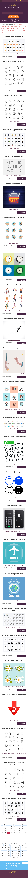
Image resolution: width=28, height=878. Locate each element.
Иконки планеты (12, 600)
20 (25, 826)
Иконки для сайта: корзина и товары (14, 798)
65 (25, 837)
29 (25, 828)
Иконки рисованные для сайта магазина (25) (14, 763)
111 (5, 849)
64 (22, 837)
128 (9, 853)
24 (11, 828)
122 (16, 851)
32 (8, 830)
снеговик (7, 30)
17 (16, 826)
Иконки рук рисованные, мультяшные (14, 217)
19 (22, 826)
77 (8, 841)
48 (2, 835)
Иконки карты (18, 753)
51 (11, 835)
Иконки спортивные (14, 310)
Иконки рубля (16, 720)
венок (11, 26)
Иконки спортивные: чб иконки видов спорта (14, 437)
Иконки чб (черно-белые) (16, 627)
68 (8, 839)
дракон (20, 26)
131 (19, 853)
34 (14, 830)
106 (16, 847)
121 (12, 851)
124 (22, 851)
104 (9, 847)
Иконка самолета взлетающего (14, 318)
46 (22, 832)
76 (5, 841)
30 (2, 830)
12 (2, 826)
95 (7, 845)
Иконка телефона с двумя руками (14, 348)
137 (12, 855)
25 (14, 828)
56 (25, 835)
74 (25, 839)
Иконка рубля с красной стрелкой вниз (14, 694)
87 (11, 843)
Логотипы (20, 565)
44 (16, 832)
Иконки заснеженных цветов (14, 660)
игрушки (3, 28)
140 (22, 855)
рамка (2, 30)
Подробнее (22, 57)
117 (26, 849)
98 (16, 845)
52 (14, 835)
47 (25, 832)
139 (19, 855)
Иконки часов (16, 277)
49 (5, 835)
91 (22, 843)
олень (7, 28)
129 (12, 853)
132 (22, 853)
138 (16, 855)
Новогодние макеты (18, 24)
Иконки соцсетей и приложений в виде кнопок (14, 418)
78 (11, 841)
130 (16, 853)
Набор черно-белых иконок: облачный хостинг (14, 609)
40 (5, 832)
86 (8, 843)
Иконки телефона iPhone (14, 505)
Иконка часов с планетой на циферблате (14, 574)
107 (19, 847)
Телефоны (20, 175)
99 (19, 845)
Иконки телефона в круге (14, 472)
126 (2, 853)
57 (2, 837)
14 (8, 826)
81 (19, 841)
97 (13, 845)
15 (11, 826)
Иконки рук (16, 243)
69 (11, 839)
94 (5, 845)
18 (19, 826)
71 (16, 839)
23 (8, 828)
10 (22, 824)
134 (2, 855)
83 (25, 841)
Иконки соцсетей (16, 428)
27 (19, 828)
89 (16, 843)
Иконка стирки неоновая (14, 183)
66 (2, 839)
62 (16, 837)
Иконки (6, 53)
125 (26, 851)
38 (25, 830)
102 (2, 847)
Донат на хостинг (13, 16)
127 (5, 853)
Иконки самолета (16, 340)
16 (14, 826)
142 (10, 857)
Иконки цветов (11, 686)
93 (2, 845)
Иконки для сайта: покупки (14, 36)
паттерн (23, 28)
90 (19, 843)
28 (22, 828)
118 (2, 851)
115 (19, 849)
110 (2, 849)
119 (5, 851)
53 (16, 835)
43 (14, 832)
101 (25, 845)
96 (10, 845)
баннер (7, 26)
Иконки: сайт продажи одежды (14, 95)
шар (2, 32)
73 (22, 839)
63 (19, 837)
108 (22, 847)
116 (22, 849)
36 (19, 830)
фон (17, 30)
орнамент (12, 28)
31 (5, 830)
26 (16, 828)
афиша (2, 26)
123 (19, 851)
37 (22, 830)
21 (2, 828)
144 (17, 857)
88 (14, 843)
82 (22, 841)
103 (5, 847)
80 (16, 841)
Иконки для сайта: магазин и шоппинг (14, 635)
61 (14, 837)
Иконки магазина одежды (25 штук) (14, 61)
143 (14, 857)
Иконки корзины (13, 53)
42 (11, 832)
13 (5, 826)
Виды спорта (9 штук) (14, 285)
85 (5, 843)
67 (5, 839)
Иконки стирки (16, 209)
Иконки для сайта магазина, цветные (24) (14, 130)
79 (14, 841)
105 (12, 847)
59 (8, 837)
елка (24, 26)
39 (2, 832)
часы (20, 30)
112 (9, 849)
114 (16, 849)
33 (11, 830)
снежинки (12, 30)
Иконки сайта (20, 53)
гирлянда (16, 26)
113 (12, 849)
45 (19, 832)
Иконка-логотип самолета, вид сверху (14, 539)
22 (5, 828)
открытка (18, 28)
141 (26, 855)
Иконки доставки (10, 753)
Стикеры (21, 310)
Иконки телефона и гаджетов (14, 156)
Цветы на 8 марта (20, 686)
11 (25, 824)
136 (9, 855)
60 (11, 837)
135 (5, 855)
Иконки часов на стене (14, 251)
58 (5, 837)
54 (19, 835)
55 (22, 835)
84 (2, 843)
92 (25, 843)
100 (22, 845)
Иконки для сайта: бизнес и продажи (14, 728)
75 (2, 841)
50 (8, 835)
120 (9, 851)
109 (26, 847)
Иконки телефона (13, 175)
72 (19, 839)
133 (26, 853)
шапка (23, 30)
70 (14, 839)
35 (16, 830)
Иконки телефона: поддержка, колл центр (14, 382)
